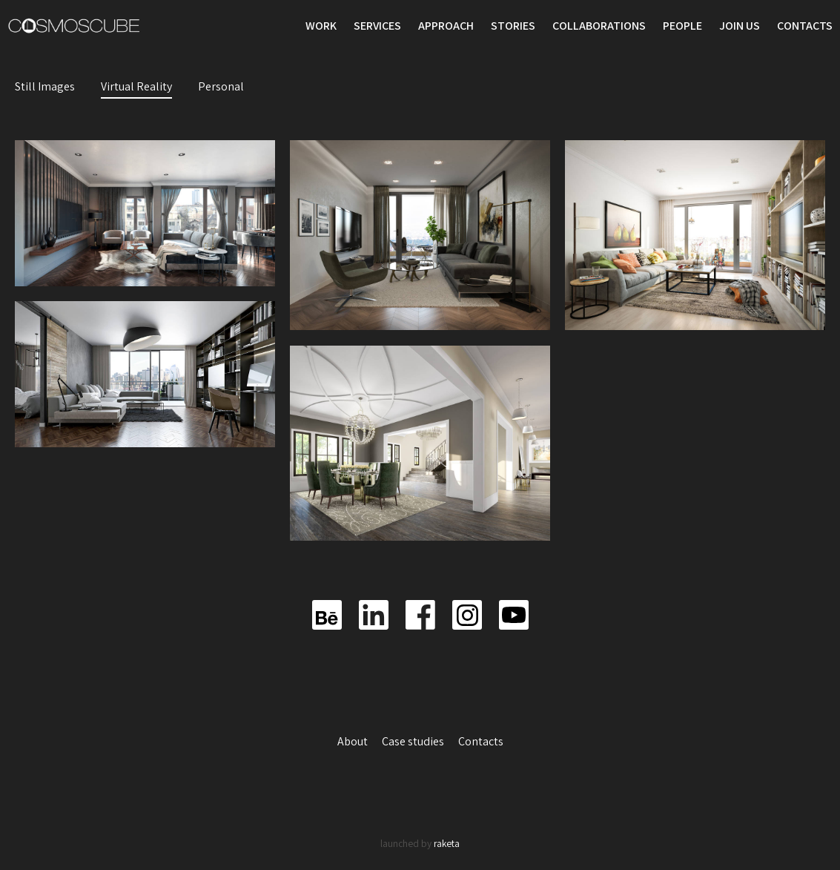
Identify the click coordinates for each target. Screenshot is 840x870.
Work (321, 25)
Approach (446, 25)
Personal (221, 86)
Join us (739, 25)
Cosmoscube (74, 26)
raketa (447, 843)
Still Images (45, 86)
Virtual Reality (136, 86)
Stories (513, 25)
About (353, 741)
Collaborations (599, 25)
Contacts (805, 25)
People (682, 25)
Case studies (414, 741)
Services (377, 25)
